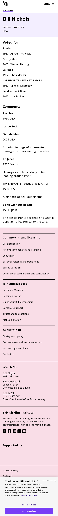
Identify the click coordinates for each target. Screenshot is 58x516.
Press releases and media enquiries (22, 342)
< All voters (8, 10)
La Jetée (8, 69)
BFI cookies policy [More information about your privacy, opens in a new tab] (29, 496)
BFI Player (9, 373)
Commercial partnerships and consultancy (26, 273)
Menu (49, 3)
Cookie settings (29, 506)
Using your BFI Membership (18, 301)
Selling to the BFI (12, 267)
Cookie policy (9, 476)
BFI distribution (11, 243)
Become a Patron (12, 295)
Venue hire (9, 255)
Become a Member (13, 290)
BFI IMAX (8, 393)
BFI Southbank (12, 381)
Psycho (7, 48)
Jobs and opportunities (15, 348)
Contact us (8, 354)
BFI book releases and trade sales (21, 261)
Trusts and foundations (16, 313)
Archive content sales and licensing (22, 249)
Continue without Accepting (45, 482)
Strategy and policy (13, 336)
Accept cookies (29, 512)
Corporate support (13, 307)
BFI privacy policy (10, 470)
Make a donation (12, 319)
